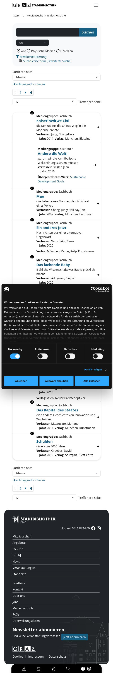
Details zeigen (93, 369)
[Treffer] (57, 165)
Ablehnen (21, 380)
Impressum (36, 656)
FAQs (16, 614)
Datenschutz (57, 656)
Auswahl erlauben (56, 380)
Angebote (19, 543)
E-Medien (66, 51)
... (24, 15)
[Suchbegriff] (47, 32)
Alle (23, 51)
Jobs (15, 602)
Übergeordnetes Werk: (53, 177)
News (16, 561)
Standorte (19, 574)
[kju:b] (17, 555)
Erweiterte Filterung (31, 57)
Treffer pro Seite (89, 102)
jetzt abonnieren (74, 637)
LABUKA (18, 549)
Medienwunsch (23, 608)
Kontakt (18, 589)
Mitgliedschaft (22, 536)
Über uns (19, 596)
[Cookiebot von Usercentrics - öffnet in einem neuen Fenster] (93, 289)
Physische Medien (43, 51)
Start (16, 15)
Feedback (19, 583)
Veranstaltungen (24, 568)
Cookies (18, 656)
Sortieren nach (23, 72)
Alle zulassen (91, 380)
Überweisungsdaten (26, 621)
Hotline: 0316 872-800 (75, 528)
